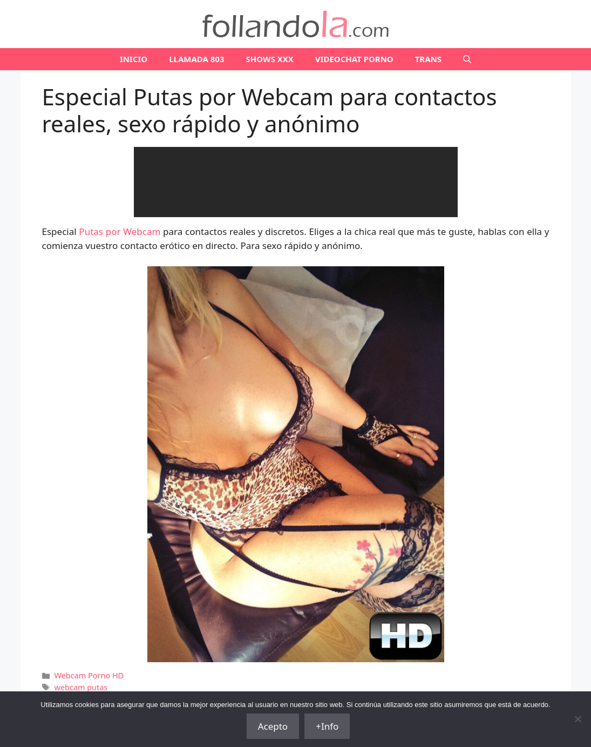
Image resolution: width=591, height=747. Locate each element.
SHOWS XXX (270, 58)
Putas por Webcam (119, 231)
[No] (577, 719)
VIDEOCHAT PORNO (354, 58)
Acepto (273, 726)
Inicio (133, 58)
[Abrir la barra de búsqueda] (467, 59)
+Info (327, 726)
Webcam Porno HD (89, 675)
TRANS (428, 58)
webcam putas (81, 687)
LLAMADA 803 (196, 58)
